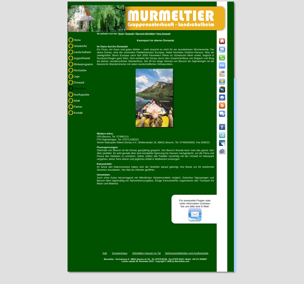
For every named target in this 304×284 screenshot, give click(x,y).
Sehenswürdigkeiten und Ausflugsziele (186, 253)
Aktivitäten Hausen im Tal (146, 253)
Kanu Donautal (163, 34)
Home (121, 34)
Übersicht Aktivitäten (145, 34)
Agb (104, 253)
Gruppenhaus (119, 253)
